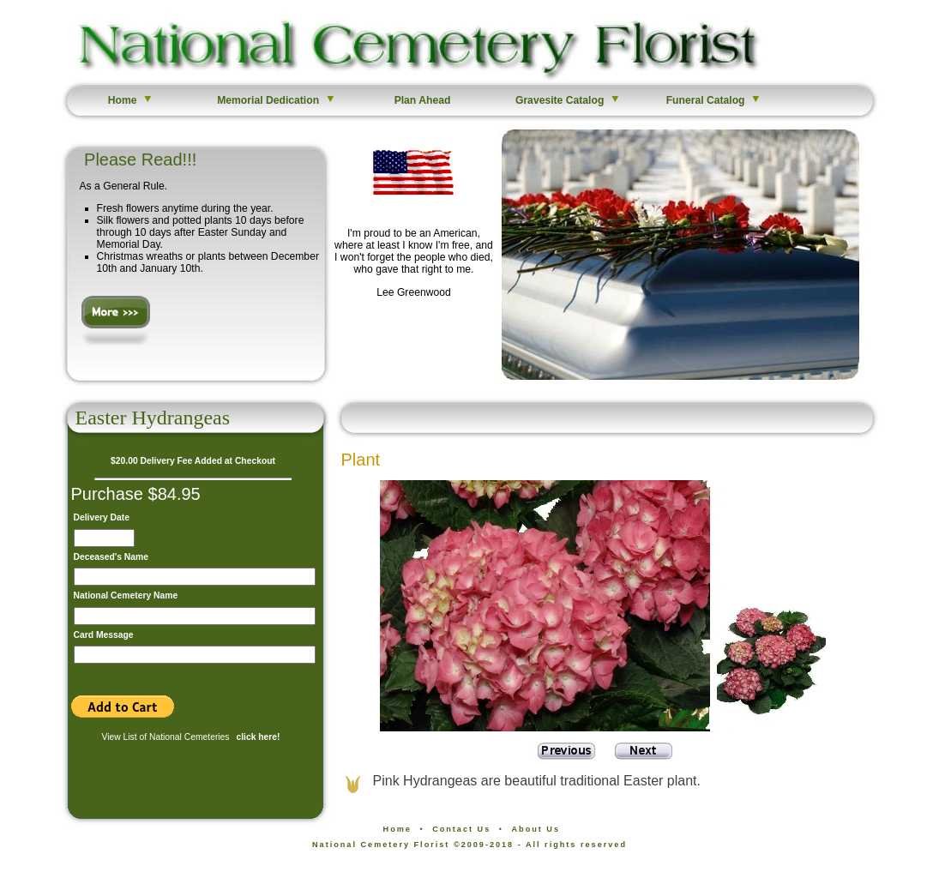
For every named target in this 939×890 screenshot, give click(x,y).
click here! (258, 737)
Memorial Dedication (276, 99)
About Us (535, 829)
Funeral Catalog (714, 99)
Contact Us (461, 829)
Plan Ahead (422, 100)
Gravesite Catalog (568, 99)
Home (131, 99)
